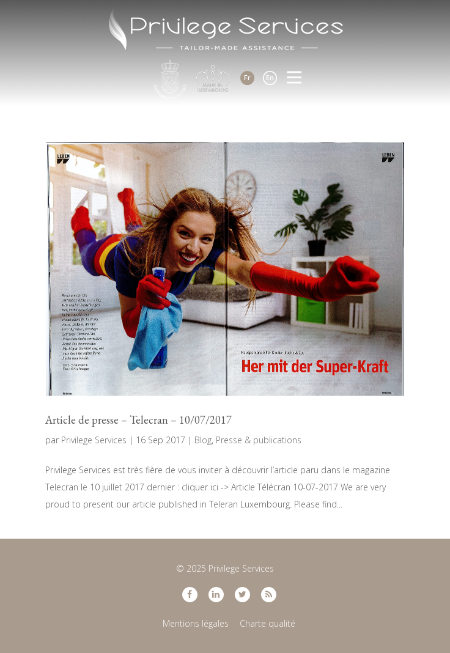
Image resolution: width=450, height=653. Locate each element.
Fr (247, 77)
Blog (203, 440)
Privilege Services (94, 440)
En (270, 77)
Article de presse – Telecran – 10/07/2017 (138, 420)
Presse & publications (258, 440)
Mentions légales (196, 623)
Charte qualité (267, 623)
